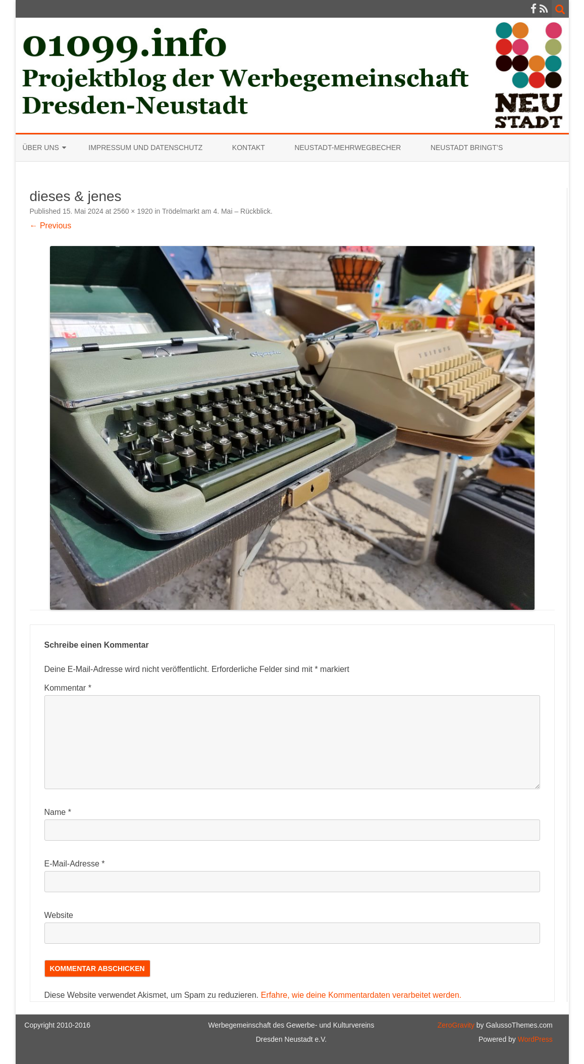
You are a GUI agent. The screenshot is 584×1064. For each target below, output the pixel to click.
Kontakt (248, 147)
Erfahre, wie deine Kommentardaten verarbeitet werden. (361, 995)
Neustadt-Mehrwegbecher (347, 147)
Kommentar (67, 688)
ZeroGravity (456, 1025)
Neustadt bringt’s (467, 147)
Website (59, 915)
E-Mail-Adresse (74, 863)
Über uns (41, 147)
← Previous (51, 225)
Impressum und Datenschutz (145, 147)
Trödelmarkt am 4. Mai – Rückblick (216, 211)
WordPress (534, 1039)
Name (57, 812)
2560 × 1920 (132, 211)
